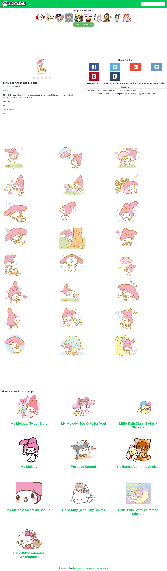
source (5, 113)
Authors (92, 568)
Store (97, 568)
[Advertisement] (64, 44)
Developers (80, 568)
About (74, 568)
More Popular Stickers (83, 24)
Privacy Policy (103, 568)
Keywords (87, 568)
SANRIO (6, 91)
